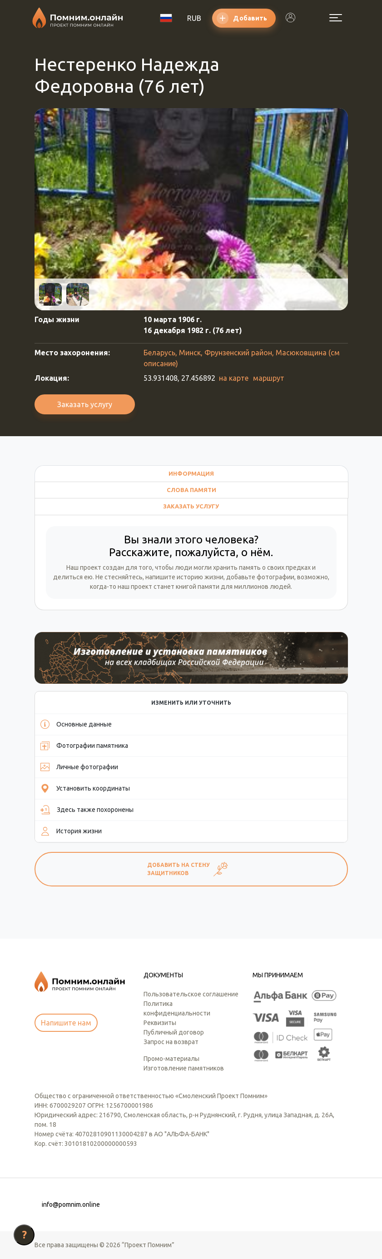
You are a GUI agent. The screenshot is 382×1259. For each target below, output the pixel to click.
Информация (191, 473)
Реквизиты (160, 1022)
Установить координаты (85, 788)
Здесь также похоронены (87, 809)
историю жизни (200, 577)
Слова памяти (191, 490)
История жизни (71, 831)
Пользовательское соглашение (191, 994)
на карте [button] (233, 378)
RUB (194, 18)
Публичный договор (174, 1032)
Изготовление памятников (184, 1068)
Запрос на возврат (171, 1041)
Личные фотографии (79, 766)
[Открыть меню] (336, 17)
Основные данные (76, 724)
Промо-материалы (171, 1058)
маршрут (268, 378)
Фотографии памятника (84, 745)
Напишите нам (66, 1023)
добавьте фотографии (260, 577)
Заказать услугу (84, 404)
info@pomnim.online (71, 1204)
